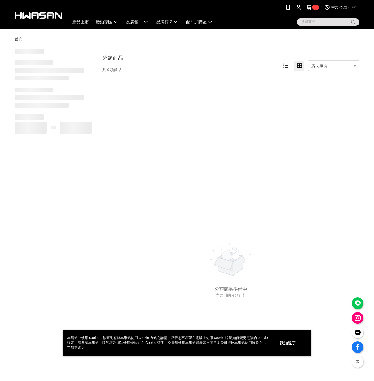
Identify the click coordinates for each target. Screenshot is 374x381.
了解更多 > (75, 348)
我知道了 (288, 343)
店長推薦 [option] (319, 65)
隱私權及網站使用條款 (119, 343)
